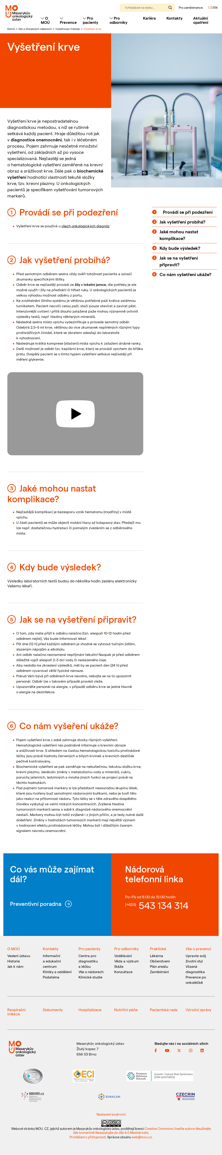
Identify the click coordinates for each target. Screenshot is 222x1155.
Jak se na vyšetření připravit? (179, 261)
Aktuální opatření (200, 20)
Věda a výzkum (126, 961)
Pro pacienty (89, 948)
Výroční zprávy (198, 1009)
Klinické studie (90, 977)
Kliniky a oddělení (57, 972)
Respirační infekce (16, 1011)
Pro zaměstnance (191, 7)
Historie (13, 961)
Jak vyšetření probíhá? (182, 221)
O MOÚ (13, 948)
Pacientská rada (163, 1009)
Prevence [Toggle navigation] (68, 20)
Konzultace (123, 972)
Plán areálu (159, 966)
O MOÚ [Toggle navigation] (45, 20)
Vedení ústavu (18, 956)
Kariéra (149, 18)
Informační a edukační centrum (52, 961)
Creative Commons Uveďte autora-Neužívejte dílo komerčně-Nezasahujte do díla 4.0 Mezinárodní (142, 1130)
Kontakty (174, 18)
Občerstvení (160, 961)
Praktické (158, 948)
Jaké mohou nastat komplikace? (179, 235)
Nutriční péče (126, 1009)
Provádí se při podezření (188, 212)
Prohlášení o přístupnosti (88, 1137)
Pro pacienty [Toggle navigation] (90, 20)
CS (210, 7)
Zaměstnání (159, 972)
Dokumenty (53, 1009)
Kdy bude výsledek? (180, 248)
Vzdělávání (123, 956)
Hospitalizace (90, 1009)
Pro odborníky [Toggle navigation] (118, 20)
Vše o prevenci (198, 948)
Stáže (118, 966)
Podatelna (51, 977)
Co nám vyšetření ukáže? (186, 274)
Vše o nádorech (91, 972)
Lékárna (156, 956)
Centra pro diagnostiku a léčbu (88, 961)
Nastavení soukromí (111, 1114)
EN (216, 7)
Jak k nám (15, 966)
